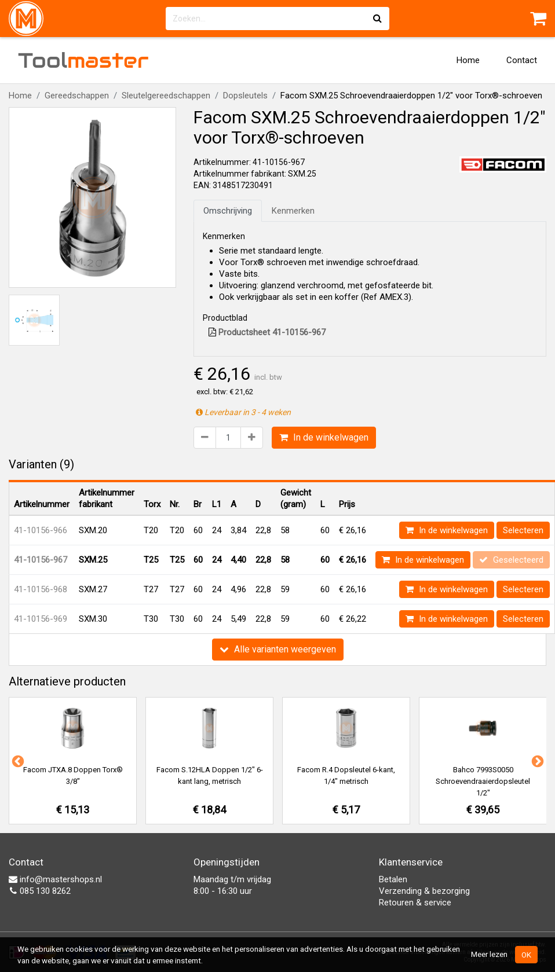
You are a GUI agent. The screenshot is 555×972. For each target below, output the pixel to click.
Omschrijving (227, 211)
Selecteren (523, 530)
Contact (521, 60)
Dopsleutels (245, 95)
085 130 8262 (40, 891)
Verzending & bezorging (424, 891)
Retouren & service (415, 902)
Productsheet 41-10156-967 (267, 332)
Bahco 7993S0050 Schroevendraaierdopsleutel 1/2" (483, 781)
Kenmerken (293, 211)
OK (526, 954)
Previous (17, 760)
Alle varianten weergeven (278, 649)
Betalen (393, 879)
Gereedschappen (77, 95)
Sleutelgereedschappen (166, 95)
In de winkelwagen (323, 437)
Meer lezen (489, 954)
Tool (83, 60)
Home (468, 60)
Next (536, 760)
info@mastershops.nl (55, 879)
